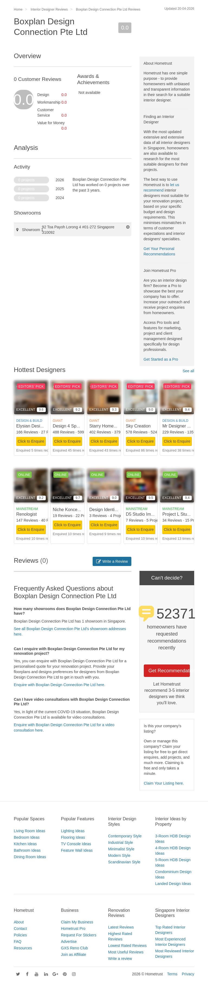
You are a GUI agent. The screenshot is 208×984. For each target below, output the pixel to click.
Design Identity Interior (111, 509)
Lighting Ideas (72, 831)
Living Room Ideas (29, 831)
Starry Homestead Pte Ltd (114, 426)
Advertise (69, 941)
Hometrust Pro (73, 928)
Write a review (120, 958)
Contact (20, 928)
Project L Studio (177, 514)
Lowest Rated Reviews (127, 945)
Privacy (188, 974)
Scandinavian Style (124, 862)
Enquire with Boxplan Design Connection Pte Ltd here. (59, 685)
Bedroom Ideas (27, 837)
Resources (23, 948)
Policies (20, 935)
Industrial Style (120, 842)
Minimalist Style (121, 849)
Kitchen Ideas (25, 844)
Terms (172, 974)
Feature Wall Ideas (77, 850)
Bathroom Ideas (27, 850)
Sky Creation (138, 426)
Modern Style (119, 855)
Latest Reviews (121, 927)
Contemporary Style (125, 836)
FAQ (17, 941)
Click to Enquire (31, 441)
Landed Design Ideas (173, 883)
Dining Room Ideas (30, 857)
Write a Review (112, 561)
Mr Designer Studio (180, 426)
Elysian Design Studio (37, 426)
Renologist (26, 514)
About (19, 922)
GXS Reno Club (74, 948)
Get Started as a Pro (161, 359)
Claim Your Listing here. (164, 783)
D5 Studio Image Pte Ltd (149, 514)
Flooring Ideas (73, 837)
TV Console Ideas (76, 844)
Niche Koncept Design (74, 509)
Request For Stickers (78, 935)
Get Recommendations (169, 670)
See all (188, 371)
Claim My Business (77, 922)
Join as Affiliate (73, 954)
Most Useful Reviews (126, 952)
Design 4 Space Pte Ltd (75, 426)
